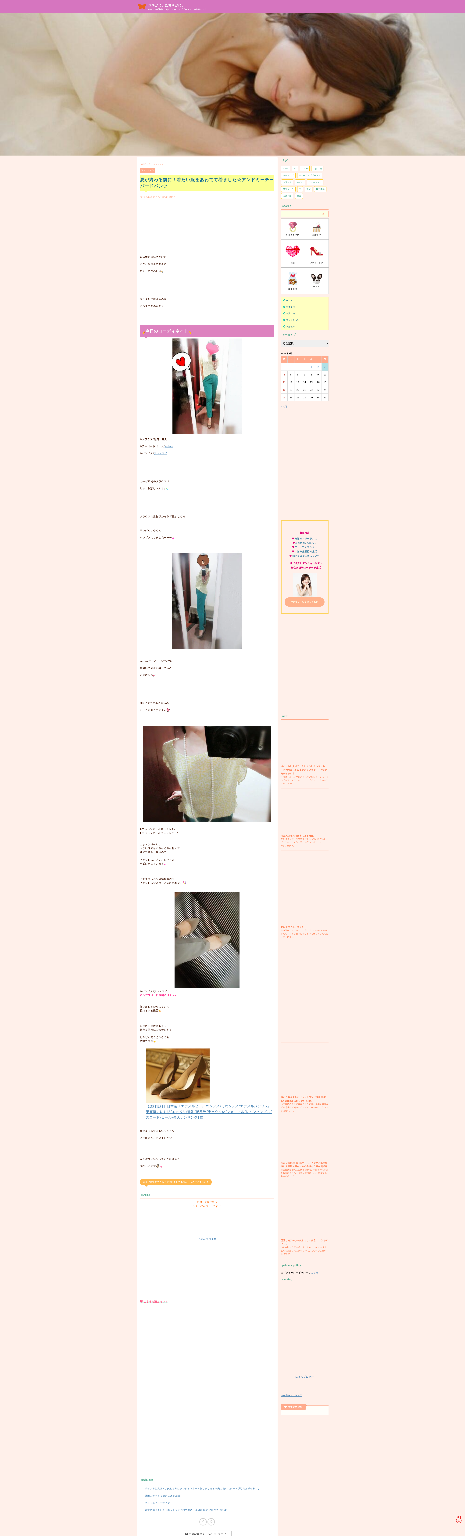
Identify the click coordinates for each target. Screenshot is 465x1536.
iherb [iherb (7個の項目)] (285, 168)
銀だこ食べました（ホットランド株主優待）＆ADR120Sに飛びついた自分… (188, 1459)
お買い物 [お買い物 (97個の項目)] (317, 168)
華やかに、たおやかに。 (166, 5)
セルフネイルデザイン (157, 1452)
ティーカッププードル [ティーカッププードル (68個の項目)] (310, 175)
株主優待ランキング (291, 1395)
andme (169, 446)
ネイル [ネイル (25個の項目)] (300, 182)
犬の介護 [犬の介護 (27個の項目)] (287, 195)
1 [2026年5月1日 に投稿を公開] (311, 366)
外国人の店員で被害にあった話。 (163, 1445)
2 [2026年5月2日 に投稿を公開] (318, 366)
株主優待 (290, 306)
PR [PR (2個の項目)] (295, 168)
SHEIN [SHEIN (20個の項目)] (305, 168)
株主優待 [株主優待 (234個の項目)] (320, 189)
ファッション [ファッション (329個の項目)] (315, 182)
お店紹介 (290, 326)
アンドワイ (160, 453)
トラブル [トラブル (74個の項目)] (287, 182)
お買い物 (290, 313)
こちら (314, 1272)
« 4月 (284, 406)
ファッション (149, 1525)
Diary (289, 300)
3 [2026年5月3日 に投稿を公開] (325, 366)
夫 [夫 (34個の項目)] (300, 189)
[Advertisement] (207, 222)
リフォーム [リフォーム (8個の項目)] (288, 189)
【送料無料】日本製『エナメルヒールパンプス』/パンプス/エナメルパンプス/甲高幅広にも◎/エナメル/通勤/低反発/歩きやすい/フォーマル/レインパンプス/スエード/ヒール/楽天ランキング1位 (209, 1061)
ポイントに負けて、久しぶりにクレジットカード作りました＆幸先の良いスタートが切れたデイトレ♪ (202, 1437)
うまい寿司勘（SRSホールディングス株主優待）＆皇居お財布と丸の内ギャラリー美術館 (304, 1164)
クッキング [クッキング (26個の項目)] (288, 175)
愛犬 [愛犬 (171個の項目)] (308, 189)
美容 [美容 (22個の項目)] (299, 195)
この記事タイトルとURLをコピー (207, 1483)
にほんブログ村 (207, 1188)
